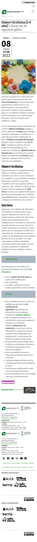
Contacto (25, 467)
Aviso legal (6, 467)
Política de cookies (15, 467)
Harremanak (24, 463)
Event (10, 16)
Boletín (31, 467)
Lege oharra (6, 463)
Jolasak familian (18, 390)
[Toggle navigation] (33, 11)
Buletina (31, 463)
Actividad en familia (8, 383)
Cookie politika (15, 463)
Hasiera (3, 16)
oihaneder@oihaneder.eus (9, 419)
